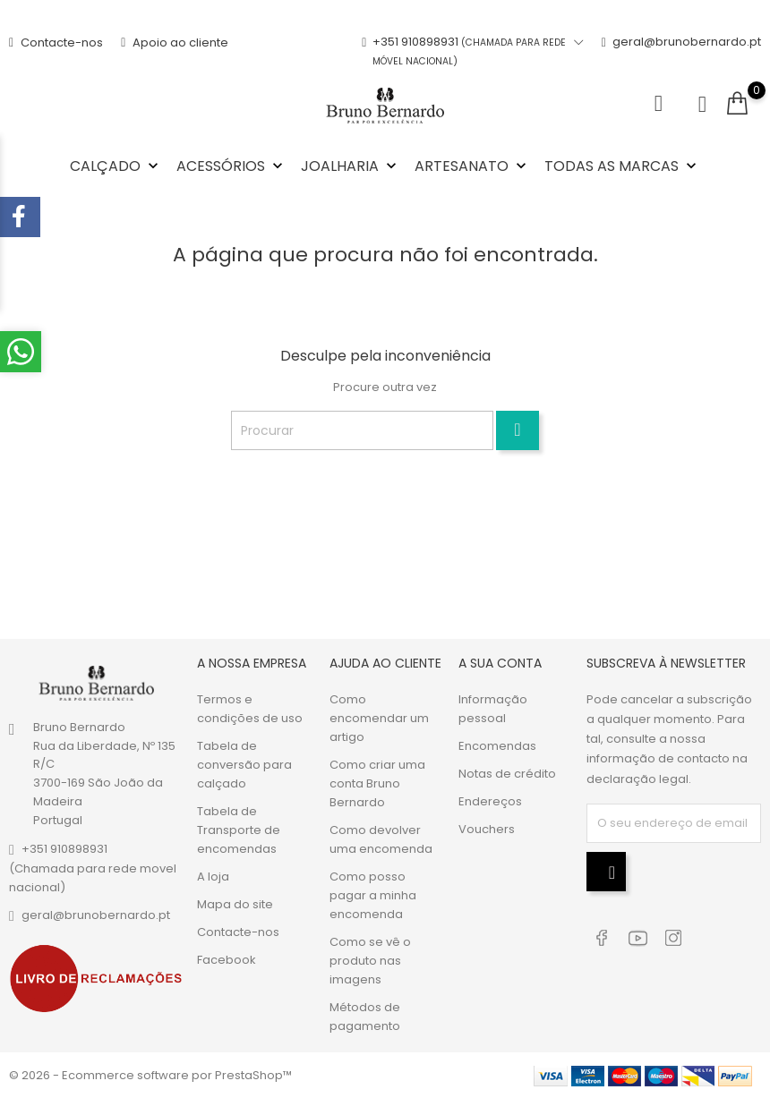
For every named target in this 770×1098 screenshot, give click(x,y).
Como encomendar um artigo (379, 718)
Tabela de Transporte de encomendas (238, 830)
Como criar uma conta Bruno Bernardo (377, 783)
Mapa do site (235, 904)
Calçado (116, 166)
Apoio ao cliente (174, 42)
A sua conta (500, 663)
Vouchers (486, 829)
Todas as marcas (622, 166)
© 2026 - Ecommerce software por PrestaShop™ (150, 1075)
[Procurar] (362, 430)
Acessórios (231, 166)
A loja (213, 876)
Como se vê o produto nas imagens (370, 960)
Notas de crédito (507, 773)
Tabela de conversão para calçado (244, 764)
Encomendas (497, 745)
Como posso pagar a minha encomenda (372, 895)
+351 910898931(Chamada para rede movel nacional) (92, 867)
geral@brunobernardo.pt (681, 52)
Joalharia (350, 166)
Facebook (226, 959)
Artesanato (472, 166)
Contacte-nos (56, 42)
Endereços (490, 801)
